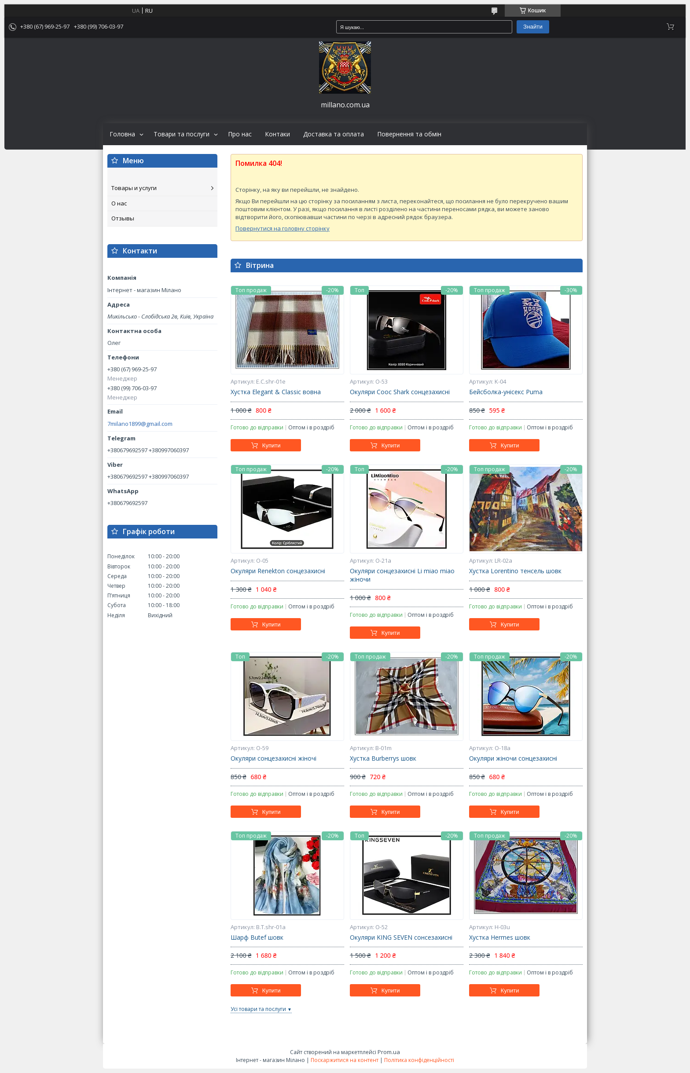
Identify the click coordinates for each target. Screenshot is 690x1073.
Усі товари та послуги (258, 1009)
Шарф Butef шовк (257, 937)
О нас (119, 203)
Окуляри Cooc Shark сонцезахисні (400, 392)
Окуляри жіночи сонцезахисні (513, 758)
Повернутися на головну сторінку (282, 228)
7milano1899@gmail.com (139, 424)
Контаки (277, 134)
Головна (122, 134)
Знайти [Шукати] (533, 26)
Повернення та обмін (409, 134)
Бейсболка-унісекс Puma (506, 392)
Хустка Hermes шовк (499, 937)
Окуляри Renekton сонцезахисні (278, 571)
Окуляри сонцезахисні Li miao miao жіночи (402, 575)
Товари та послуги (181, 134)
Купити (271, 445)
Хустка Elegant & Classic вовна (276, 392)
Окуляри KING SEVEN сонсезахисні (401, 937)
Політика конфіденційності (419, 1060)
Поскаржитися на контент (344, 1060)
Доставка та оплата (333, 134)
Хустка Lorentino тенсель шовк (515, 571)
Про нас (240, 134)
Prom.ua (389, 1052)
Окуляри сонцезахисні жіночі (273, 758)
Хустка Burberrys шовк (383, 758)
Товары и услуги (134, 188)
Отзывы (122, 218)
